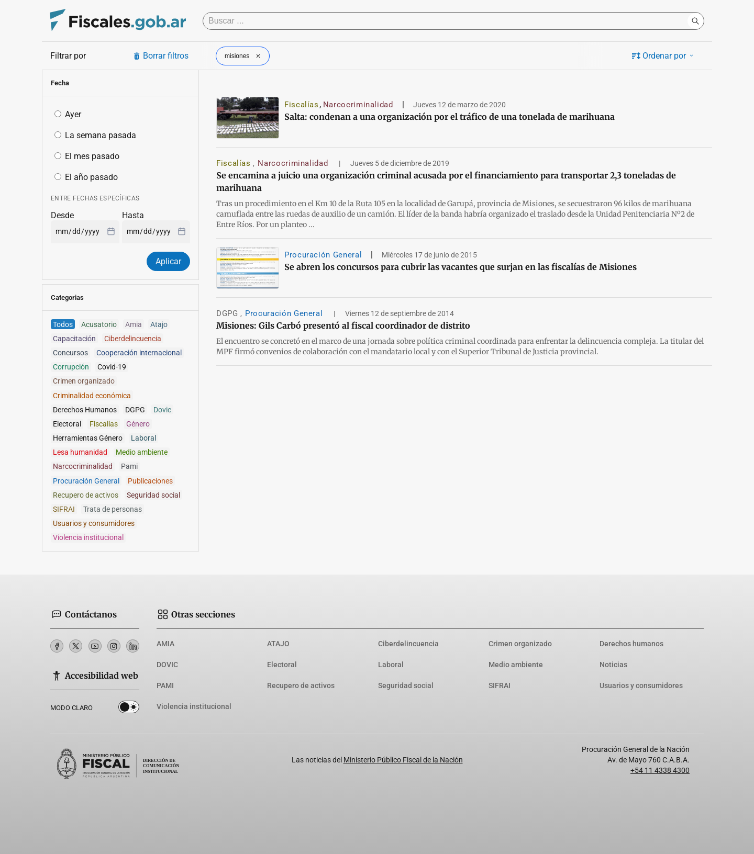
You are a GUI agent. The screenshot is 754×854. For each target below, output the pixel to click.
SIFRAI (500, 685)
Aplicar (168, 261)
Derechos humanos (631, 643)
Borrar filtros (160, 56)
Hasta (133, 215)
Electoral (282, 664)
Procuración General (323, 255)
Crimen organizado (520, 643)
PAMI (165, 685)
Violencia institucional (194, 706)
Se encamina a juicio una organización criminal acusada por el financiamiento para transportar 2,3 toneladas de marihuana (446, 181)
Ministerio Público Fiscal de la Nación (403, 760)
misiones (244, 56)
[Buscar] (447, 21)
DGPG (228, 313)
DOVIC (167, 664)
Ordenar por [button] (663, 56)
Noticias (613, 664)
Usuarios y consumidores (641, 685)
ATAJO (278, 643)
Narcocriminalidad (358, 104)
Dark (129, 709)
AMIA (165, 643)
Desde (62, 215)
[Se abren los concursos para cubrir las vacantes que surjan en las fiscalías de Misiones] (247, 268)
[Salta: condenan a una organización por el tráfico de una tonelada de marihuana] (247, 118)
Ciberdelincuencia (408, 643)
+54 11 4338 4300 (660, 770)
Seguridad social (406, 685)
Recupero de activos (301, 685)
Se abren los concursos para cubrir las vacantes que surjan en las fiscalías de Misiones (460, 267)
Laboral (391, 664)
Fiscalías (301, 104)
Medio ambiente (516, 664)
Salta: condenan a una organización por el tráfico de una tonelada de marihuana (449, 116)
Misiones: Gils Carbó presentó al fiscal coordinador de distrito (343, 325)
